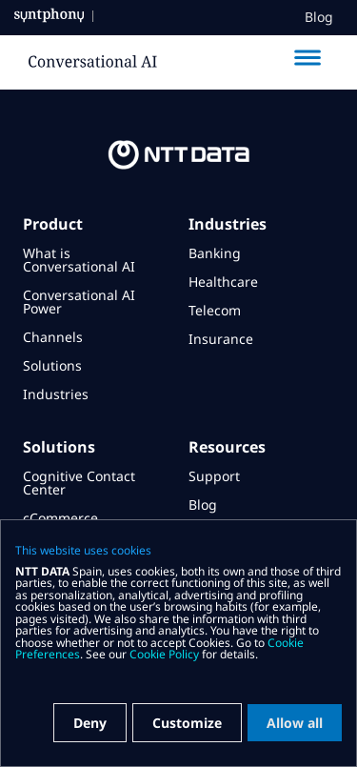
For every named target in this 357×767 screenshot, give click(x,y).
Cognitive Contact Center (79, 482)
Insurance (220, 339)
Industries (56, 394)
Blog (319, 17)
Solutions (52, 365)
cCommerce (60, 518)
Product (53, 223)
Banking (214, 253)
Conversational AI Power (79, 301)
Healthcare (223, 281)
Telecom (214, 310)
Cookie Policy (164, 654)
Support (214, 476)
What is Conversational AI (79, 259)
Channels (53, 337)
